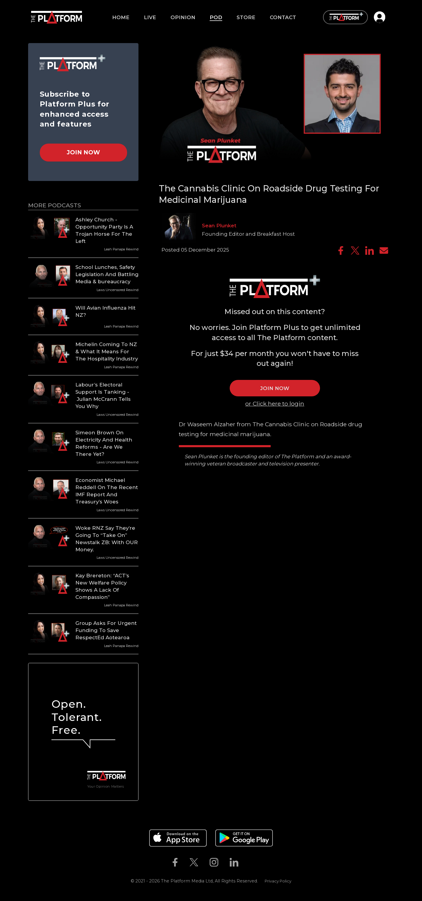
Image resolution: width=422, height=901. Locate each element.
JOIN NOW (274, 388)
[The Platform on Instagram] (214, 862)
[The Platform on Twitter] (193, 862)
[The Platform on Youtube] (249, 862)
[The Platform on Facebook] (175, 862)
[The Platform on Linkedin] (234, 862)
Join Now (83, 152)
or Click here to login (274, 403)
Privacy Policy (278, 881)
